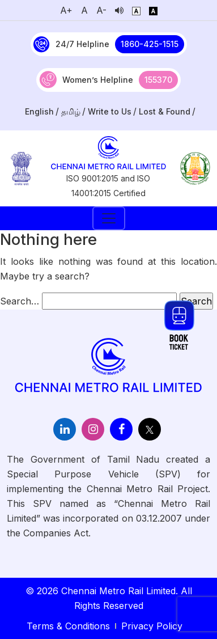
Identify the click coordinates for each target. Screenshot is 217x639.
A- (101, 10)
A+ (66, 10)
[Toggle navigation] (108, 218)
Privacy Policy (151, 626)
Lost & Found (164, 111)
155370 (158, 79)
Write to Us (109, 111)
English (39, 111)
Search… (19, 301)
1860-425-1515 (149, 44)
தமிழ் (70, 111)
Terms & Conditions (68, 626)
